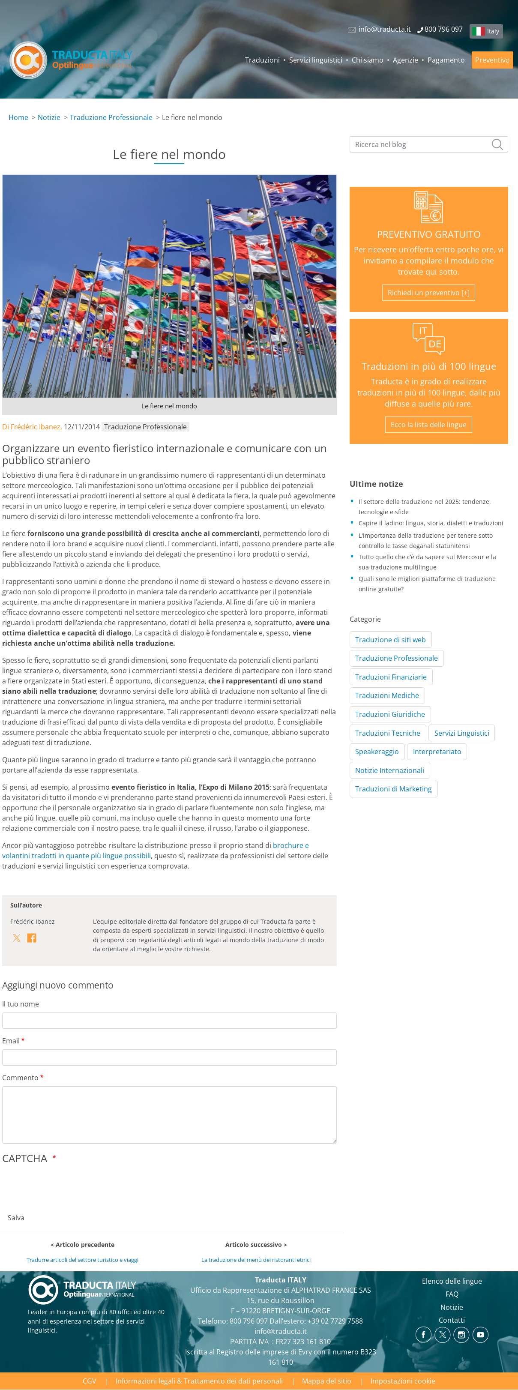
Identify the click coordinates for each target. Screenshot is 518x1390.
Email (11, 1040)
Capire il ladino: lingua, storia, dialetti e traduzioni (431, 523)
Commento (20, 1077)
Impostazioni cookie (403, 1381)
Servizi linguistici (315, 60)
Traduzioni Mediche (387, 695)
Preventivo (492, 60)
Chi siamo (367, 60)
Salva (16, 1217)
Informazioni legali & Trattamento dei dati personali (199, 1381)
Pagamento (446, 60)
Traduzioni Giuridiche (390, 714)
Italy (493, 31)
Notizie (49, 117)
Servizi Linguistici (461, 733)
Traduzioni (262, 60)
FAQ (452, 1294)
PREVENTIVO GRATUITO (429, 234)
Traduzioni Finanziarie (391, 677)
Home (18, 117)
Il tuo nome (20, 1004)
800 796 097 (249, 1321)
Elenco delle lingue (452, 1281)
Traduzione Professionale (111, 117)
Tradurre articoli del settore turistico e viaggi (82, 1260)
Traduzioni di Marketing (393, 789)
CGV (89, 1381)
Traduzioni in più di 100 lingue (429, 366)
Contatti (452, 1320)
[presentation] (67, 1186)
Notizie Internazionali (389, 770)
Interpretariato (437, 751)
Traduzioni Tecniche (387, 733)
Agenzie (405, 60)
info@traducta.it (281, 1331)
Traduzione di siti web (390, 639)
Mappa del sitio (326, 1381)
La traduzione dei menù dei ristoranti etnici (256, 1260)
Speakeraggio (377, 751)
